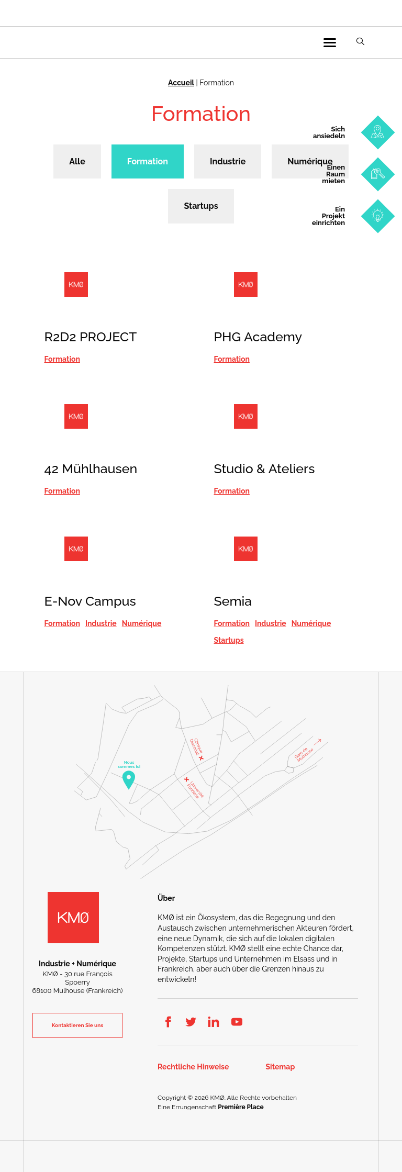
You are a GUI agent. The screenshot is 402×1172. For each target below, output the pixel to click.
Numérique (309, 161)
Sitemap (280, 1067)
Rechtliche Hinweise (193, 1067)
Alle (77, 161)
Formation (147, 161)
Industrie (227, 161)
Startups (201, 206)
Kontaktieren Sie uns (77, 1025)
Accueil (181, 83)
